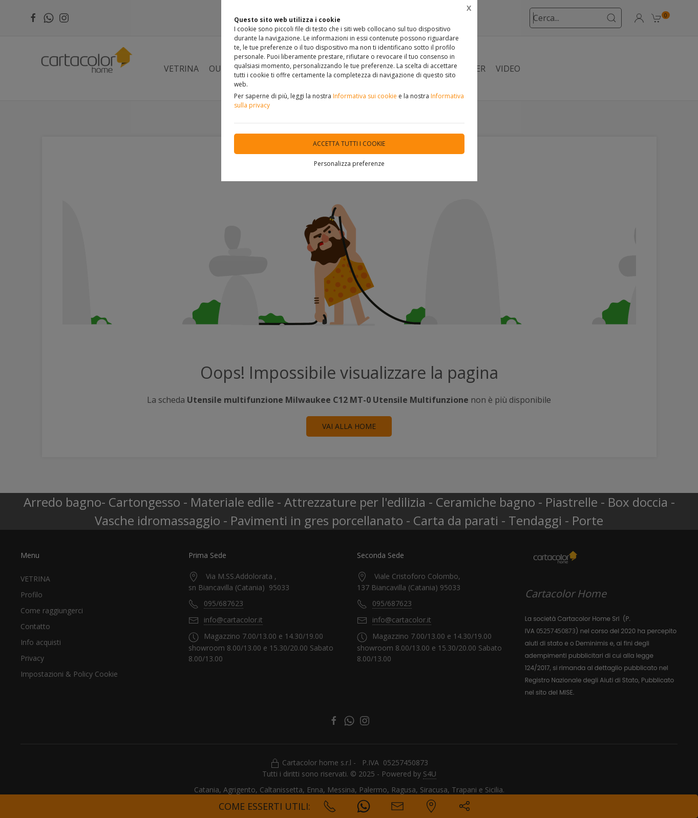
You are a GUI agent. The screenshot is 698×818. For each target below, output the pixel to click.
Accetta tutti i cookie (349, 143)
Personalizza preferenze (349, 163)
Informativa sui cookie (365, 96)
